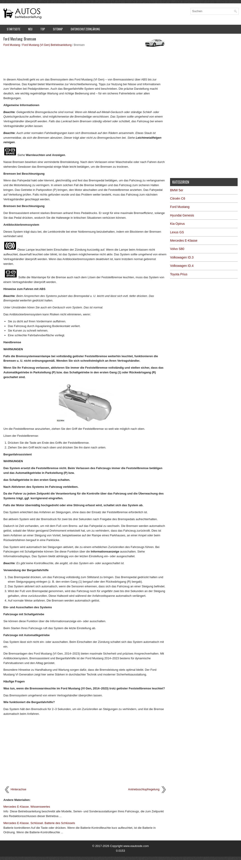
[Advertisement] (85, 61)
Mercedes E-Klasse (183, 240)
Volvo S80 (177, 249)
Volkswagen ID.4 (181, 265)
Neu (30, 29)
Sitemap (58, 29)
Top (42, 29)
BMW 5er (176, 190)
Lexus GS (177, 232)
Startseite (13, 29)
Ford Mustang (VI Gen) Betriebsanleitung (47, 45)
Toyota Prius (178, 274)
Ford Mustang (11, 45)
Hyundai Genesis (182, 215)
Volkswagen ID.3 (181, 257)
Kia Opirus (177, 223)
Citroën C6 (177, 198)
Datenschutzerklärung (85, 29)
